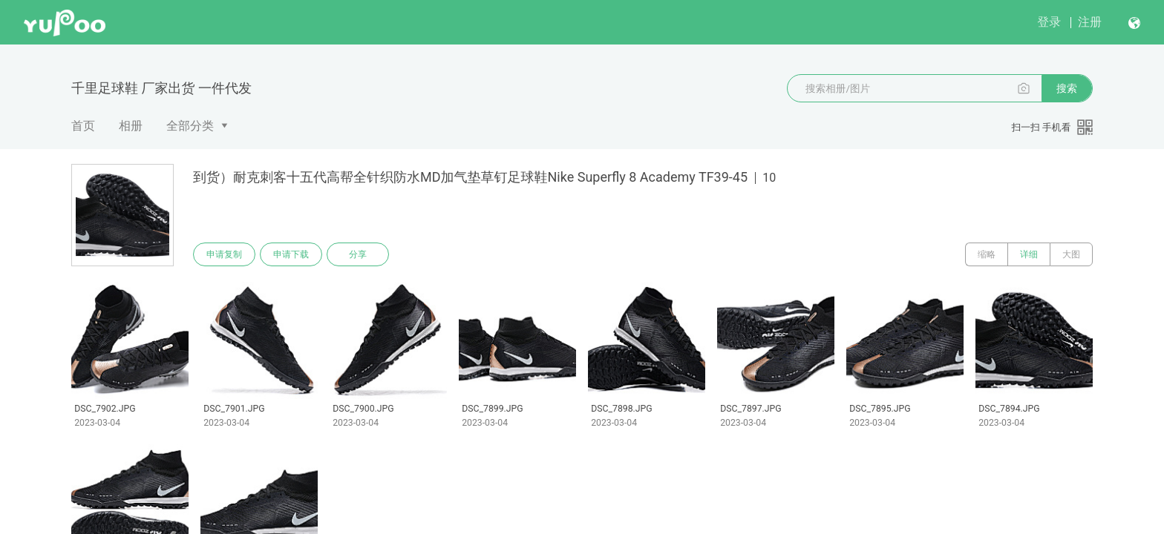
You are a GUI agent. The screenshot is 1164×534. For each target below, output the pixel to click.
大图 (1071, 254)
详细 (1029, 254)
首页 (83, 126)
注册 (1090, 22)
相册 (131, 126)
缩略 (986, 254)
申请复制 (224, 254)
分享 (358, 254)
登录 (1049, 22)
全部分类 (190, 126)
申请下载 (291, 254)
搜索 (1066, 88)
